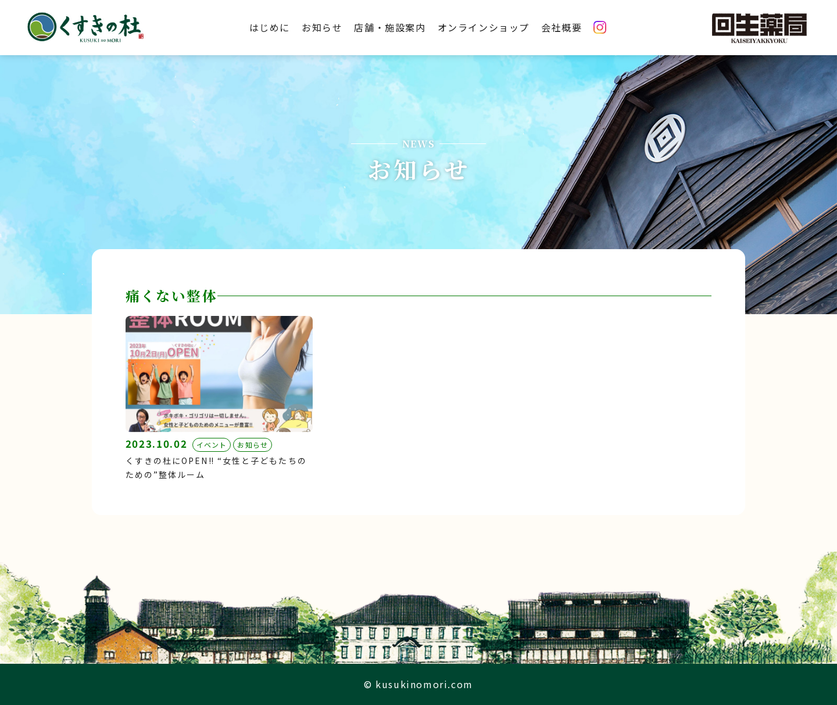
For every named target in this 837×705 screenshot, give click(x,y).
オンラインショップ (484, 27)
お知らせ (322, 27)
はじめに (269, 27)
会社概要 (561, 27)
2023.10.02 (157, 443)
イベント (211, 444)
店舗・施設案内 (389, 27)
